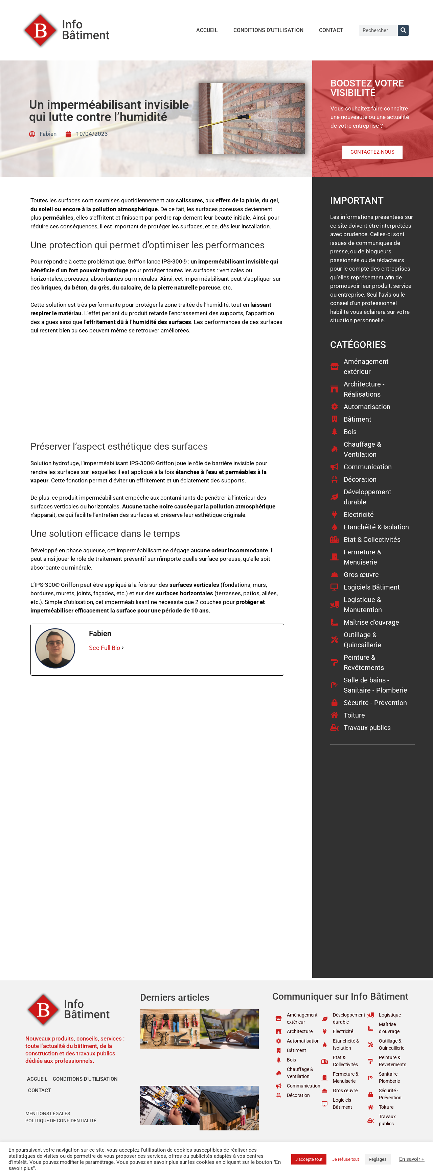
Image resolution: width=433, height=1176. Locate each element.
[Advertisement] (157, 391)
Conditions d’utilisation (268, 30)
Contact (331, 30)
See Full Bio (104, 647)
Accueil (207, 30)
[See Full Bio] (123, 647)
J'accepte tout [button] (308, 1159)
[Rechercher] (403, 30)
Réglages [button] (378, 1159)
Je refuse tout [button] (345, 1159)
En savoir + (412, 1159)
